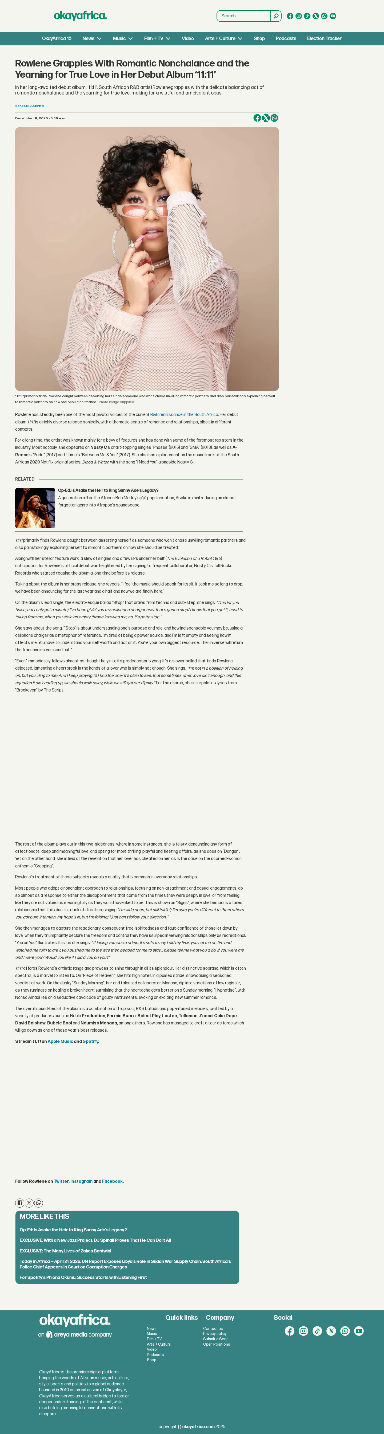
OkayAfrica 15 (56, 38)
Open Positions (216, 1344)
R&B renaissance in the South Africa (184, 414)
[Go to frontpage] (80, 16)
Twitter (61, 1181)
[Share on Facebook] (257, 118)
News (88, 38)
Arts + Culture (220, 38)
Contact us (213, 1328)
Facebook (112, 1181)
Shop (259, 38)
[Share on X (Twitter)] (266, 118)
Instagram (81, 1181)
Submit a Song (216, 1339)
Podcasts (286, 38)
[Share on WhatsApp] (274, 118)
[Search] (275, 16)
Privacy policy (215, 1333)
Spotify (90, 1041)
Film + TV (153, 38)
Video (188, 38)
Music (119, 38)
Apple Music (60, 1041)
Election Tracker (324, 38)
